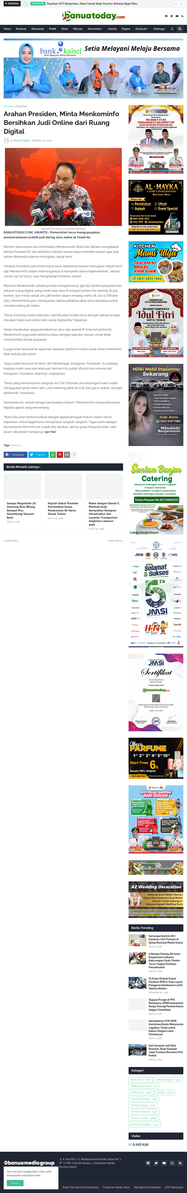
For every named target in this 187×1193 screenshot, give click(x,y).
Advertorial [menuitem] (94, 28)
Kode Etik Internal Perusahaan (81, 1187)
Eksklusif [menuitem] (141, 28)
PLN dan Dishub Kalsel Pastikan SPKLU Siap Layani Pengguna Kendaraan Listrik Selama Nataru (166, 983)
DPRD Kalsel (141, 1092)
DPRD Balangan (168, 1079)
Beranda (9, 106)
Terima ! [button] (15, 1183)
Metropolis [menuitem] (37, 28)
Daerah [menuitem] (112, 28)
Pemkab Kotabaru (144, 1111)
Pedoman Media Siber (116, 1187)
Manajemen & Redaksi (147, 1187)
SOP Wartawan (174, 1187)
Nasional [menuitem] (21, 28)
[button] (176, 4)
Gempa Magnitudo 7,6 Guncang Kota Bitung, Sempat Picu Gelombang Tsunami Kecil (21, 510)
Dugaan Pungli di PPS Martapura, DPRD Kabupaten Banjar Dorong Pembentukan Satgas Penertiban (166, 1004)
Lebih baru (11, 540)
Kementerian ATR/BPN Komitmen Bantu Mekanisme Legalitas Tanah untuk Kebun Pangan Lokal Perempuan (166, 1027)
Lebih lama (114, 540)
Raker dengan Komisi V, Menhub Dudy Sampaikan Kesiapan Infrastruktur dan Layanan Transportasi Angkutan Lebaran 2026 (104, 514)
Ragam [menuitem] (126, 28)
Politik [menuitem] (52, 28)
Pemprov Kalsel (144, 1118)
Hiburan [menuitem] (78, 28)
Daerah (165, 1092)
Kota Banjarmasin (144, 1098)
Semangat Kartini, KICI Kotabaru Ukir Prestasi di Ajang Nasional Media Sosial (166, 939)
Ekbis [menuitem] (65, 28)
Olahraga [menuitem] (159, 28)
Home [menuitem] (7, 28)
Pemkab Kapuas (143, 1105)
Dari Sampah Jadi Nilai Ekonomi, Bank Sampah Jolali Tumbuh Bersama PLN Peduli (166, 1050)
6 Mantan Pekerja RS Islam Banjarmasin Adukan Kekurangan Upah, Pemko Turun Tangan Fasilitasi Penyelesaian (164, 960)
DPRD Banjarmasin (144, 1086)
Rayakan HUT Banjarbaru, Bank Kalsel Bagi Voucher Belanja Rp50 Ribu (92, 3)
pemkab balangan (145, 1124)
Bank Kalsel (141, 1079)
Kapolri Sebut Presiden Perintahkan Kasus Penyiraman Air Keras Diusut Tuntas (63, 509)
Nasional (21, 106)
